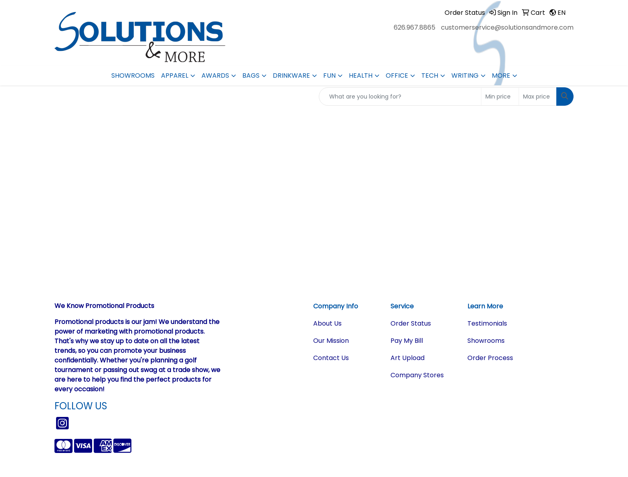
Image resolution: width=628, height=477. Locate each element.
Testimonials (487, 323)
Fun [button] (329, 75)
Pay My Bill (406, 340)
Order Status (410, 323)
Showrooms (133, 75)
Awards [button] (215, 75)
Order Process (490, 357)
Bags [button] (251, 75)
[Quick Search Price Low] (500, 96)
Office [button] (397, 75)
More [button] (501, 75)
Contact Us (331, 357)
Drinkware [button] (291, 75)
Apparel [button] (174, 75)
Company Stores (417, 375)
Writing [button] (465, 75)
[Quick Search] (400, 96)
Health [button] (360, 75)
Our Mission (331, 340)
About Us (327, 323)
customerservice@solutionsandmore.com (507, 27)
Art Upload (407, 357)
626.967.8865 (414, 27)
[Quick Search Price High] (538, 96)
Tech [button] (429, 75)
